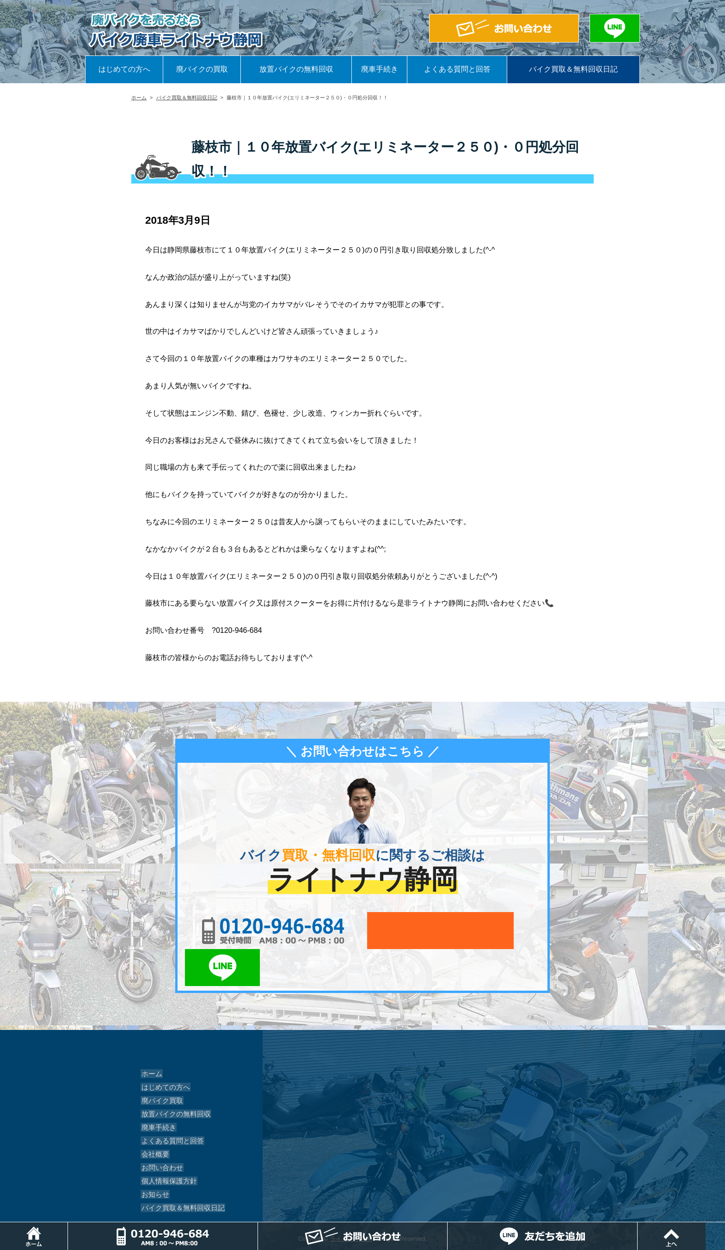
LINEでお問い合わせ (511, 930)
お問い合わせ (160, 1130)
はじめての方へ (124, 69)
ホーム (139, 97)
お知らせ (153, 1157)
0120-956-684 (256, 930)
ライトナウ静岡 (351, 1201)
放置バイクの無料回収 (296, 69)
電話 (260, 1227)
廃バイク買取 (160, 1063)
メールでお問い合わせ (405, 930)
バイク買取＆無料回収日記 (573, 69)
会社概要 (153, 1117)
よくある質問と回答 (457, 69)
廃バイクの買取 (202, 69)
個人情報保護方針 (166, 1143)
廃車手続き (379, 69)
